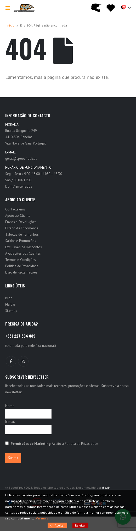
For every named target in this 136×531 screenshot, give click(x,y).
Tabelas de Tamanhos (22, 234)
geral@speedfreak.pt (21, 158)
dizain (106, 487)
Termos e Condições (20, 259)
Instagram (23, 361)
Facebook (11, 361)
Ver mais (42, 518)
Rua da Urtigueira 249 (21, 130)
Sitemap (11, 310)
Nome (9, 406)
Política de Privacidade (22, 266)
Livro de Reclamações (21, 272)
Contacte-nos (15, 209)
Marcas (10, 304)
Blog (8, 298)
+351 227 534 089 (20, 336)
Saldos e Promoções (20, 241)
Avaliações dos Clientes (23, 253)
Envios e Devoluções (20, 222)
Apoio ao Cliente (17, 215)
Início (10, 25)
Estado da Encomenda (21, 228)
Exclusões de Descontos (23, 247)
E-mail (10, 421)
